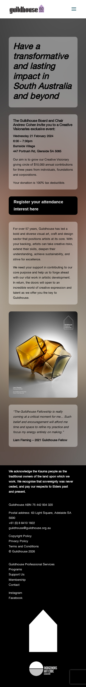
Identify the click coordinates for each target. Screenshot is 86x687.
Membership (17, 579)
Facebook (15, 598)
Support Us (17, 574)
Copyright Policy (20, 536)
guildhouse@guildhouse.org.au (30, 528)
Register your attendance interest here (38, 205)
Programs (15, 569)
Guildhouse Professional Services (32, 564)
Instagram (15, 593)
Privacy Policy (18, 541)
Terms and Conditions (24, 546)
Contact (14, 584)
